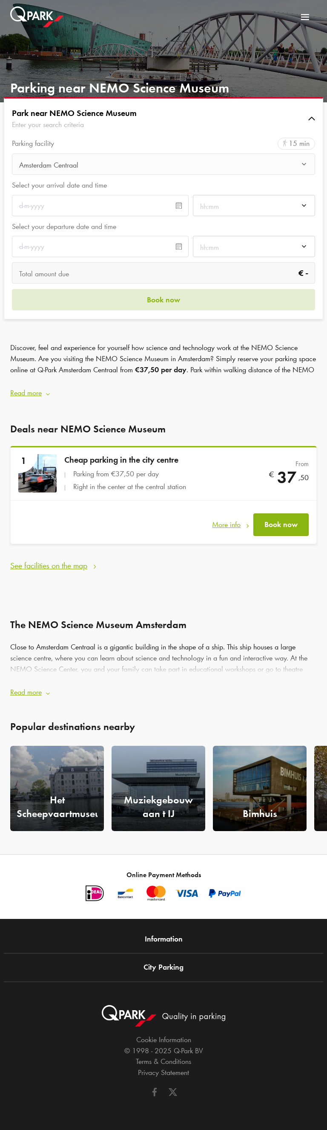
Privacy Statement (163, 1072)
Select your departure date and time (64, 226)
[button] (163, 118)
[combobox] (163, 166)
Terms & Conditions (163, 1061)
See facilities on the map (48, 565)
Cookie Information (163, 1039)
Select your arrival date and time (59, 185)
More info (226, 524)
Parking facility (33, 143)
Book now (281, 524)
